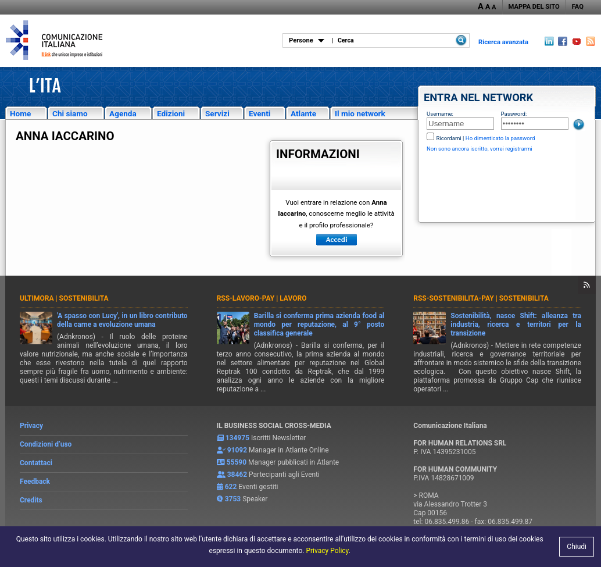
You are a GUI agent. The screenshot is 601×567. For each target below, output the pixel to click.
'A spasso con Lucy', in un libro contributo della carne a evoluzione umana (122, 320)
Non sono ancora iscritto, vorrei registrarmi (479, 148)
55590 (236, 462)
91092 (237, 450)
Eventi (259, 113)
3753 (233, 499)
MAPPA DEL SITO (534, 6)
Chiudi (576, 547)
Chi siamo (70, 113)
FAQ (578, 6)
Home (20, 113)
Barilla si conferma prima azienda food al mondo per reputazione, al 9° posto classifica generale (319, 324)
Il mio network (360, 113)
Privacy (31, 426)
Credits (31, 500)
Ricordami (448, 138)
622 (231, 487)
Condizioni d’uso (45, 444)
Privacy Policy (327, 551)
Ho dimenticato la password (500, 138)
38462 (237, 474)
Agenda (123, 113)
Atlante (303, 113)
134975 (237, 438)
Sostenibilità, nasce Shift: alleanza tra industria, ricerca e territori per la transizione (515, 324)
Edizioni (171, 113)
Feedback (35, 481)
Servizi (217, 113)
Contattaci (36, 463)
